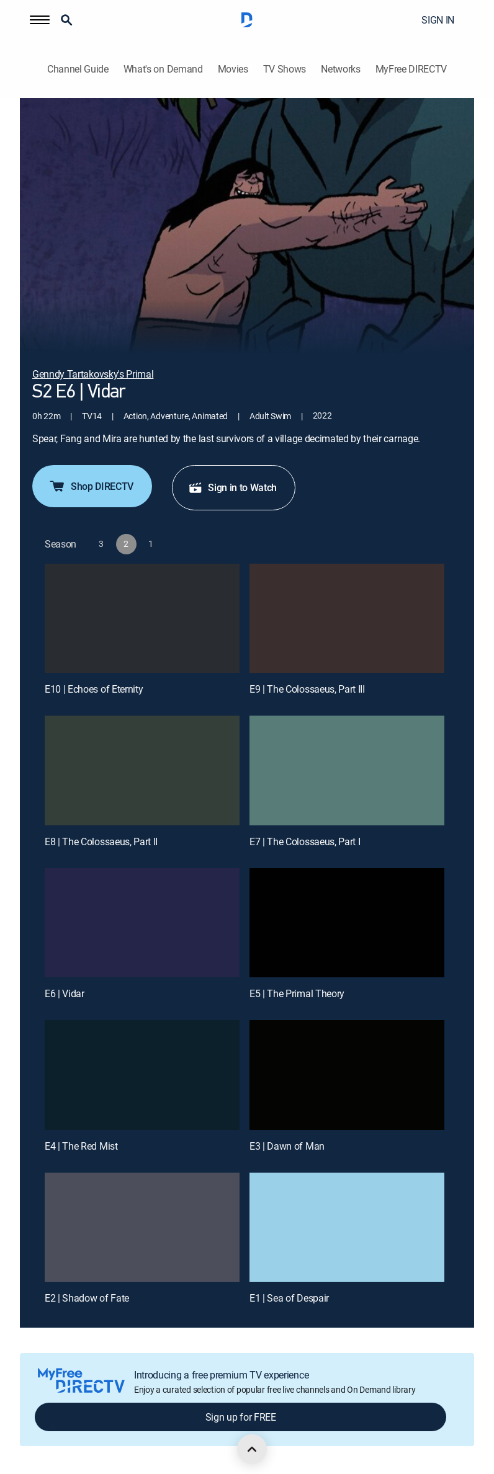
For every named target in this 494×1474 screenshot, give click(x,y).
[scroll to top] (252, 1449)
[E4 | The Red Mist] (142, 1075)
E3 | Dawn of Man (287, 1146)
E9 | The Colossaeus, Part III (307, 689)
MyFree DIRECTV (411, 69)
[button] (40, 20)
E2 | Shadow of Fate (87, 1298)
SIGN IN (437, 20)
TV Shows (284, 69)
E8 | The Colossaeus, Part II (101, 841)
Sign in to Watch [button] (232, 487)
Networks (340, 69)
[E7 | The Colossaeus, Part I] (346, 770)
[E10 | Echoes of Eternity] (142, 618)
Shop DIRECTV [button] (90, 486)
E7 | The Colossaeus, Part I (304, 841)
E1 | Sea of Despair (289, 1298)
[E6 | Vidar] (142, 923)
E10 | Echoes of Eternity (94, 689)
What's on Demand (163, 69)
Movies (233, 69)
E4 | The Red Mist (81, 1146)
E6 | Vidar (64, 993)
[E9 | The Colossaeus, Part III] (346, 618)
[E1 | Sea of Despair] (346, 1227)
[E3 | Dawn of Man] (346, 1075)
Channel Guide (78, 69)
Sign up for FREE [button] (240, 1417)
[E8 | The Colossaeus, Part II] (142, 770)
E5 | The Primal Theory (296, 993)
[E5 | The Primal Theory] (346, 923)
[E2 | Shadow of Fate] (142, 1227)
